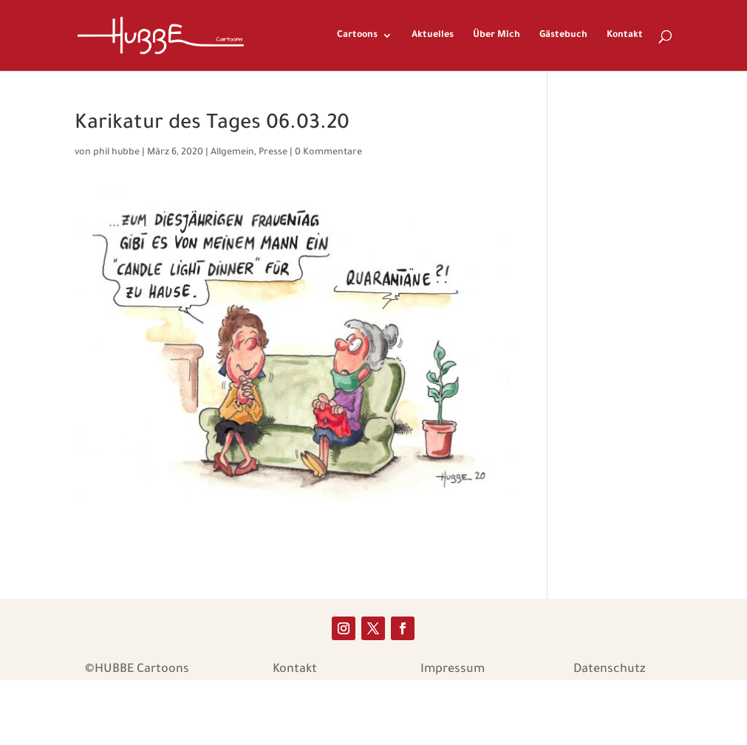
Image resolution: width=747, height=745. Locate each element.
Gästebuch (563, 35)
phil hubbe (116, 153)
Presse (273, 153)
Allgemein (232, 153)
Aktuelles (433, 35)
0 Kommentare (328, 153)
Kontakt (625, 35)
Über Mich (496, 35)
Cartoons (357, 35)
